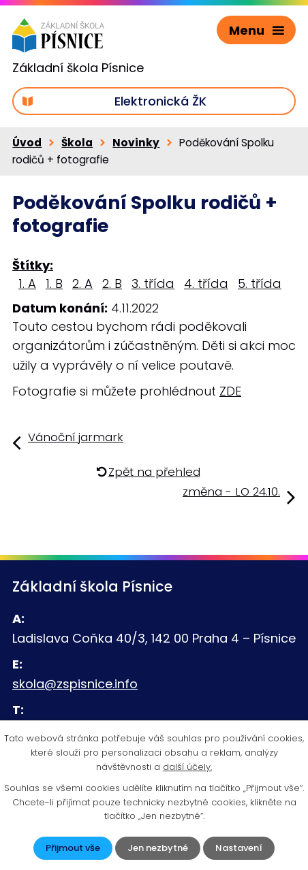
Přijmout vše (73, 847)
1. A (27, 283)
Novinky (135, 142)
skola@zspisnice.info (75, 683)
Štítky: (32, 265)
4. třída (206, 283)
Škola (77, 142)
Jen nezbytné (157, 847)
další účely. (187, 766)
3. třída (153, 283)
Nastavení (238, 847)
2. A (82, 283)
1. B (54, 283)
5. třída (259, 283)
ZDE (230, 391)
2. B (112, 283)
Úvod (27, 142)
